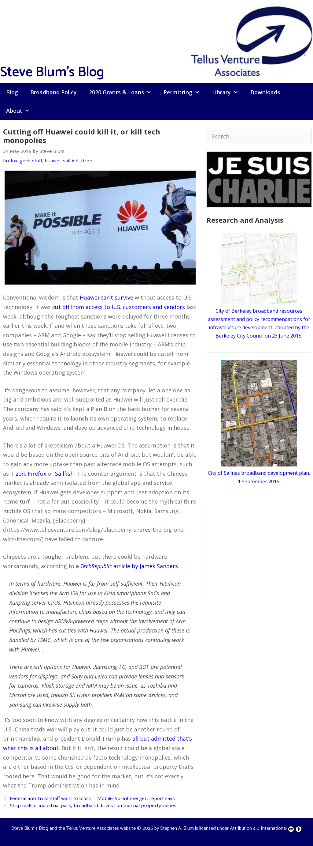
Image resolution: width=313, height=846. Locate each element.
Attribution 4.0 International (266, 828)
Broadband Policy (53, 92)
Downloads (265, 92)
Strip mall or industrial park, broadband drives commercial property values (93, 805)
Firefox (37, 473)
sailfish (71, 160)
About (21, 110)
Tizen (17, 473)
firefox (10, 160)
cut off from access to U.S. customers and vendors (118, 307)
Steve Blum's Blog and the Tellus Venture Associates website (73, 828)
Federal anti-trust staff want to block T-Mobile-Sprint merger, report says (92, 798)
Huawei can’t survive (106, 297)
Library (228, 92)
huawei (53, 160)
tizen (86, 160)
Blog (12, 92)
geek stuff (31, 160)
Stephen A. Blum (177, 828)
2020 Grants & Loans (123, 92)
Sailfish (64, 473)
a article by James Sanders (127, 566)
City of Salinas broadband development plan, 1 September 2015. (259, 473)
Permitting (185, 92)
